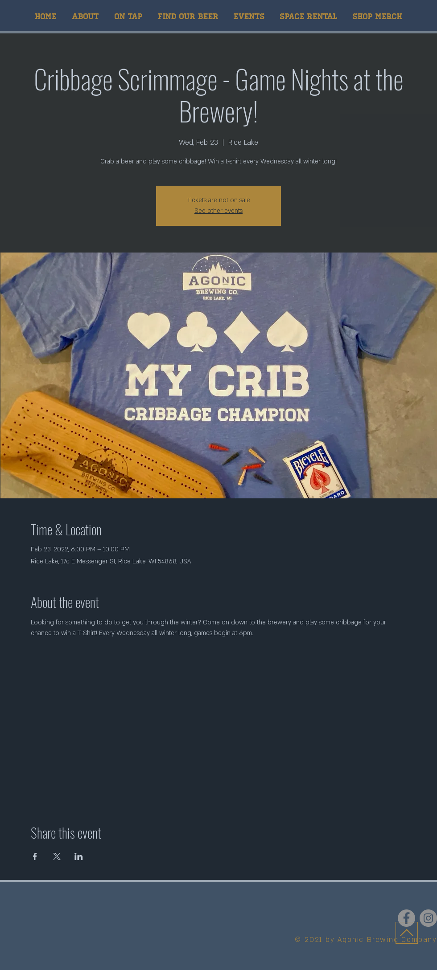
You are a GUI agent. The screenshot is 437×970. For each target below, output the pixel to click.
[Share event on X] (57, 856)
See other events (218, 211)
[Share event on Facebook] (35, 856)
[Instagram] (428, 918)
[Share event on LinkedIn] (78, 856)
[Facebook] (406, 918)
